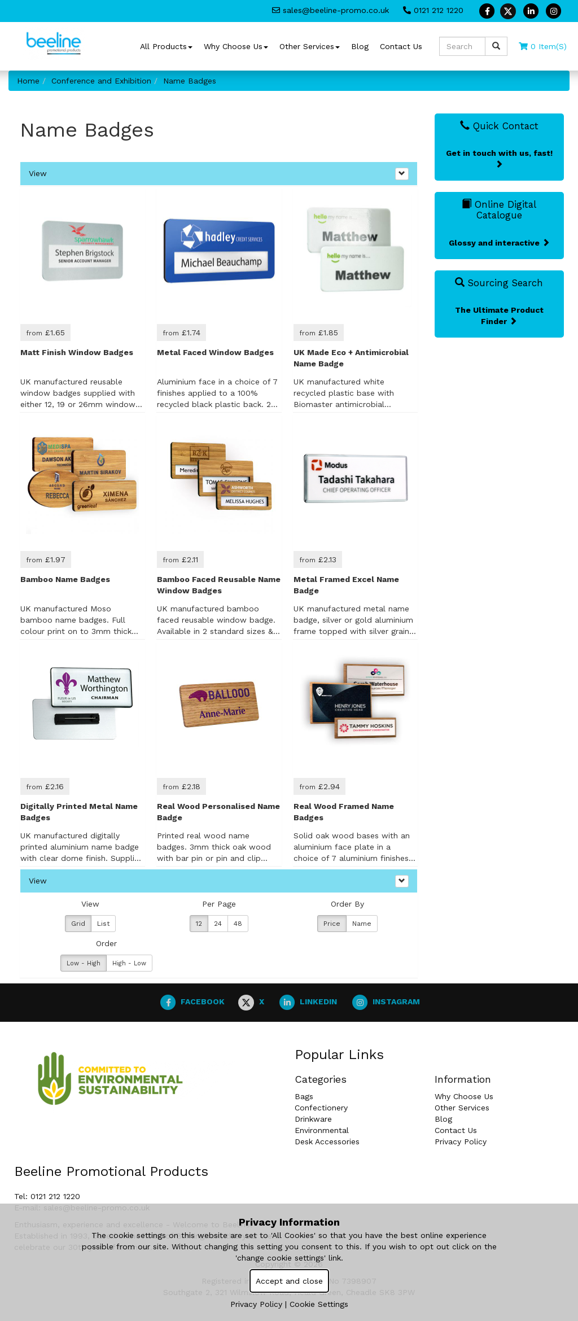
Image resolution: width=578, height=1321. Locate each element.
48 (238, 924)
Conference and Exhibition (101, 80)
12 (199, 924)
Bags (304, 1096)
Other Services (309, 46)
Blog (360, 46)
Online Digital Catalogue (499, 209)
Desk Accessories (327, 1141)
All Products (166, 46)
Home (28, 80)
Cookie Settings (319, 1304)
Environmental (322, 1130)
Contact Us (401, 46)
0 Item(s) (543, 46)
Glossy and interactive (499, 242)
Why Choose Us (236, 46)
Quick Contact (499, 126)
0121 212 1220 (433, 10)
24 (218, 924)
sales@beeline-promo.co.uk (330, 10)
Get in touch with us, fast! (499, 158)
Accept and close (289, 1280)
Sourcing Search (499, 282)
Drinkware (313, 1118)
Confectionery (321, 1107)
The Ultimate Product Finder (499, 315)
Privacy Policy (461, 1141)
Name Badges (189, 80)
